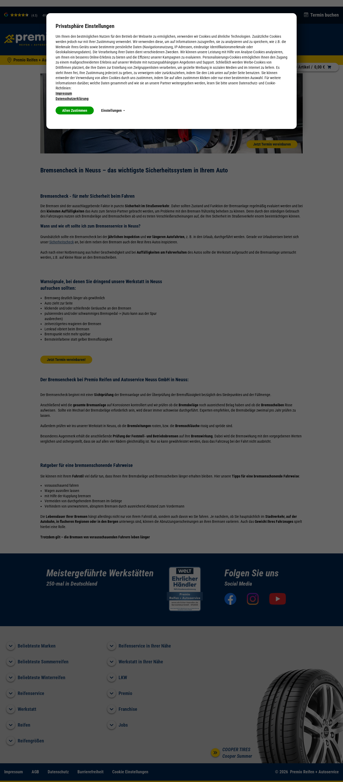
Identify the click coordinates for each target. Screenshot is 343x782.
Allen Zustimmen (74, 110)
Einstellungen (113, 110)
